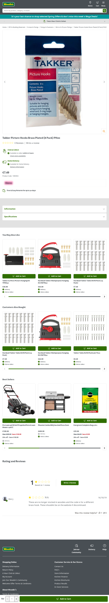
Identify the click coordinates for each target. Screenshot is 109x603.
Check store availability (18, 156)
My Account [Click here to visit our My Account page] (7, 576)
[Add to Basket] (64, 599)
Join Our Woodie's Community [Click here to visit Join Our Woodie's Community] (14, 580)
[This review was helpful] (99, 513)
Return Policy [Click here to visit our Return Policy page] (7, 570)
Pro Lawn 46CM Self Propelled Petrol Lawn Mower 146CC (18, 426)
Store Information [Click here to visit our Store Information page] (61, 573)
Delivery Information (17, 167)
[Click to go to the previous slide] (5, 82)
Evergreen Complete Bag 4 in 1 (85, 425)
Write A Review (70, 483)
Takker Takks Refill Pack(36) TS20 (87, 353)
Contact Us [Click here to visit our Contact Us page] (58, 566)
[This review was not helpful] (104, 513)
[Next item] (105, 21)
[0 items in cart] (97, 4)
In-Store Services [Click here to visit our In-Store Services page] (61, 587)
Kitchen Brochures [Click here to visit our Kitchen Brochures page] (62, 580)
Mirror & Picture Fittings (64, 27)
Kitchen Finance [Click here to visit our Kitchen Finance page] (61, 576)
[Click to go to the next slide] (104, 82)
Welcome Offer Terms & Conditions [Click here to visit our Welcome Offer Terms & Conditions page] (16, 583)
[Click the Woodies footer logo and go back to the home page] (8, 549)
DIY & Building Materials (17, 27)
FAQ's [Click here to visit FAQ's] (56, 570)
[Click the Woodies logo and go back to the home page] (8, 4)
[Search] (104, 11)
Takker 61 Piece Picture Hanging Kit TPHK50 (16, 282)
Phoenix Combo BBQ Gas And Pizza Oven (53, 425)
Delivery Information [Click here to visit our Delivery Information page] (10, 566)
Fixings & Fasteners (47, 27)
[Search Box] (54, 11)
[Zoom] (103, 131)
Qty (2, 599)
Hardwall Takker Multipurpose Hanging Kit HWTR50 (53, 282)
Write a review (32, 143)
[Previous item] (4, 21)
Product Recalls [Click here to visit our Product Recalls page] (60, 583)
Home (4, 27)
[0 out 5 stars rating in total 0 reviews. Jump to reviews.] (13, 143)
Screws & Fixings (32, 27)
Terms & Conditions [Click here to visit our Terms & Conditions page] (10, 594)
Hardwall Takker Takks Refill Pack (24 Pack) (88, 282)
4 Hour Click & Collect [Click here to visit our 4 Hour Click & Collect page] (11, 573)
